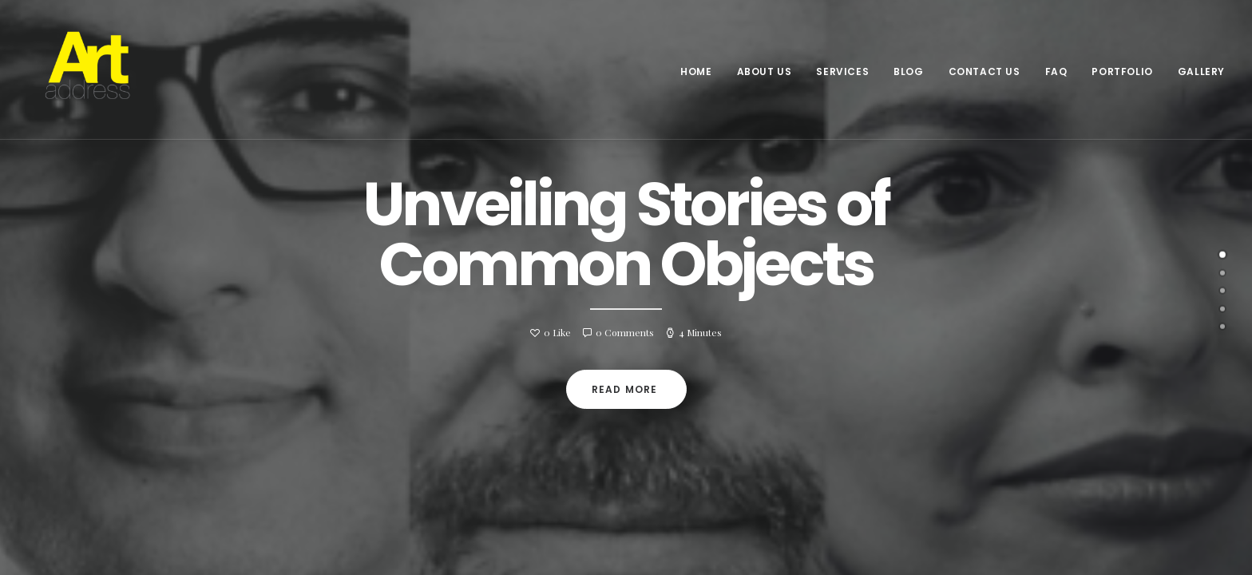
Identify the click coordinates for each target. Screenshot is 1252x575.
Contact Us (984, 71)
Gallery (1201, 71)
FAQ (1056, 71)
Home (695, 71)
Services (842, 71)
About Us (764, 71)
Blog (908, 71)
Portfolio (1122, 71)
